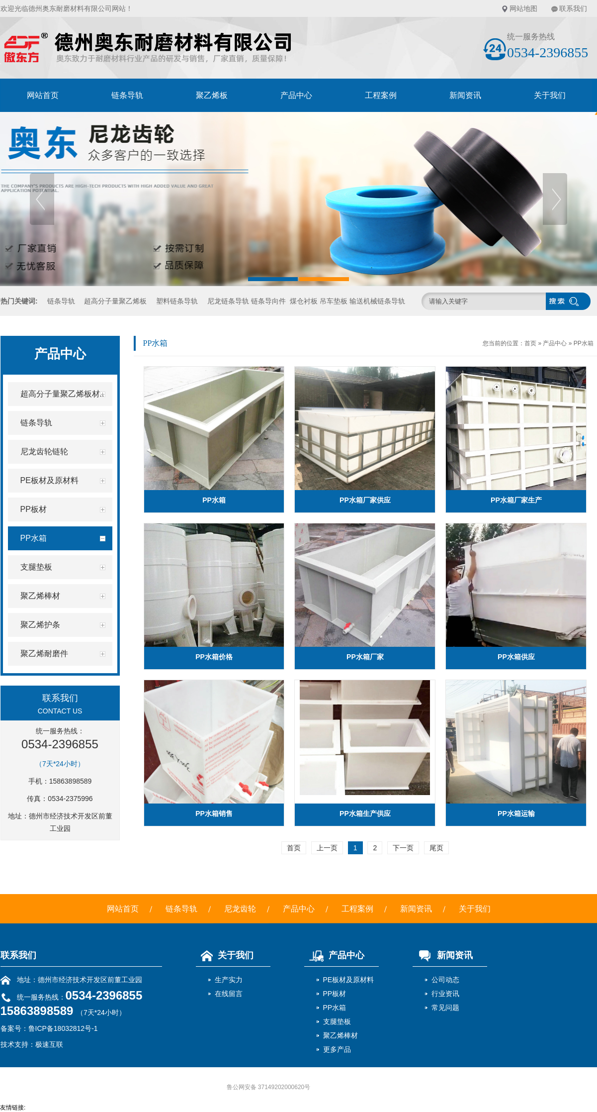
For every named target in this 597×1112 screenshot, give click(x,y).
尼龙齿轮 (240, 909)
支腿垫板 (337, 1021)
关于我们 (550, 95)
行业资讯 (445, 994)
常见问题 (445, 1007)
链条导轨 (127, 95)
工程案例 (381, 95)
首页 (530, 343)
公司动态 (445, 980)
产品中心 (296, 95)
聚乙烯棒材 (340, 1035)
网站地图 (523, 8)
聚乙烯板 (212, 95)
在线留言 (229, 994)
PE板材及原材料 (348, 980)
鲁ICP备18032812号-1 (63, 1028)
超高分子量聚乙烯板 (115, 301)
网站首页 (43, 95)
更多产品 (337, 1049)
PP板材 (334, 994)
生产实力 (229, 980)
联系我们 (573, 8)
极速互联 (49, 1044)
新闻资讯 (465, 95)
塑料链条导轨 (177, 301)
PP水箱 (584, 343)
